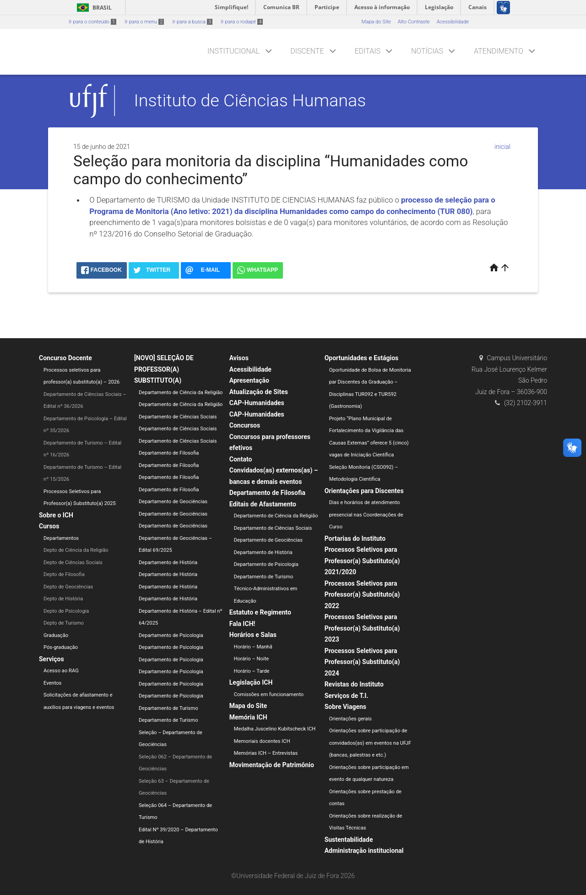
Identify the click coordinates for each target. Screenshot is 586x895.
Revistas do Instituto (354, 684)
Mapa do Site (376, 22)
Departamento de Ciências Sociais (178, 417)
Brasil (92, 7)
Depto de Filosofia (64, 574)
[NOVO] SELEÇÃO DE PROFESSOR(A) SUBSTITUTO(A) (164, 369)
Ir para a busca (192, 22)
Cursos (49, 526)
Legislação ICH (251, 682)
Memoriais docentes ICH (262, 741)
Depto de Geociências (68, 587)
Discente (307, 51)
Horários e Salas (253, 634)
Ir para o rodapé (242, 22)
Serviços (51, 659)
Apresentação (249, 380)
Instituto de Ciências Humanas (250, 100)
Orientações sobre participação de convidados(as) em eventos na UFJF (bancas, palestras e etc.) (370, 743)
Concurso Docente (65, 358)
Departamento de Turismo (168, 708)
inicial (502, 146)
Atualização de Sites (258, 391)
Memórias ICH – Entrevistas (266, 753)
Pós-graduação (60, 647)
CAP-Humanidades (256, 402)
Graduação (55, 635)
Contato (240, 459)
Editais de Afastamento (262, 504)
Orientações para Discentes (364, 490)
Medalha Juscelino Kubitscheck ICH (275, 729)
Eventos (52, 683)
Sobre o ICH (56, 515)
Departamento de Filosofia (169, 453)
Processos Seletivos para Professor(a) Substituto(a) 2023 (362, 628)
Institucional (233, 51)
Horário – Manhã (253, 647)
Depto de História (63, 599)
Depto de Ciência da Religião (76, 550)
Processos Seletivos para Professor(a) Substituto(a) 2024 (362, 662)
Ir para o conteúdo (92, 22)
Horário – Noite (251, 659)
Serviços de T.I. (347, 695)
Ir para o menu (144, 22)
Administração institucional (364, 850)
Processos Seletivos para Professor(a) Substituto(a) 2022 (362, 594)
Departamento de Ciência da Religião (181, 392)
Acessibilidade (453, 22)
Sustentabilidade (349, 839)
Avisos (239, 358)
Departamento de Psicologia (171, 635)
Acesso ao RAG (61, 671)
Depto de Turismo (63, 623)
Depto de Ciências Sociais (73, 563)
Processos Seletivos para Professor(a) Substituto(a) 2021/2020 (362, 561)
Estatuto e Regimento (260, 612)
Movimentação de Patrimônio (271, 765)
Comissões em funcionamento (269, 694)
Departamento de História (168, 563)
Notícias (427, 51)
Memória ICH (248, 717)
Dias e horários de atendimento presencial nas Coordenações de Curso (366, 515)
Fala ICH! (242, 623)
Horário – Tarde (252, 671)
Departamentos (61, 538)
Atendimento (498, 51)
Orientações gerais (350, 719)
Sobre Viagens (345, 706)
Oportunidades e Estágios (362, 358)
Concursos (244, 425)
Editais (367, 51)
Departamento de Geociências (173, 502)
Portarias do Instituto (355, 538)
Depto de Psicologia (66, 611)
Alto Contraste (414, 22)
